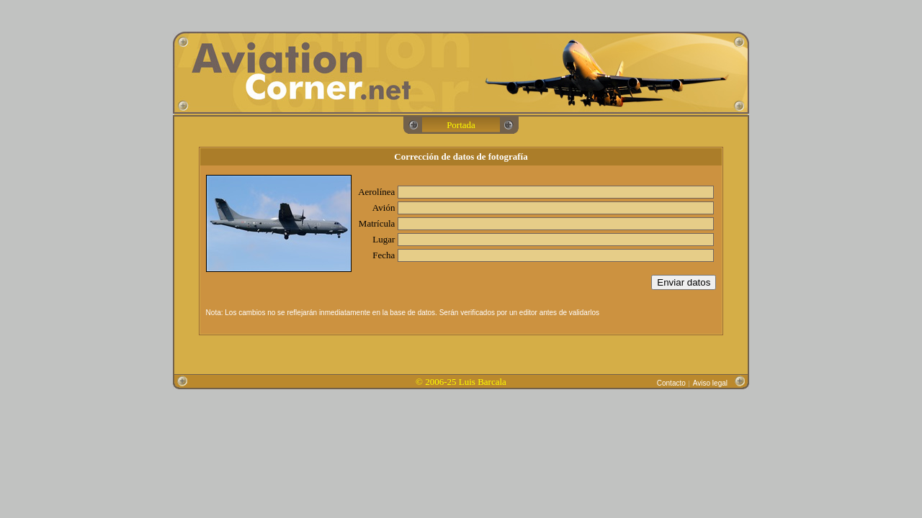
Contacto (671, 383)
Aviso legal (710, 383)
